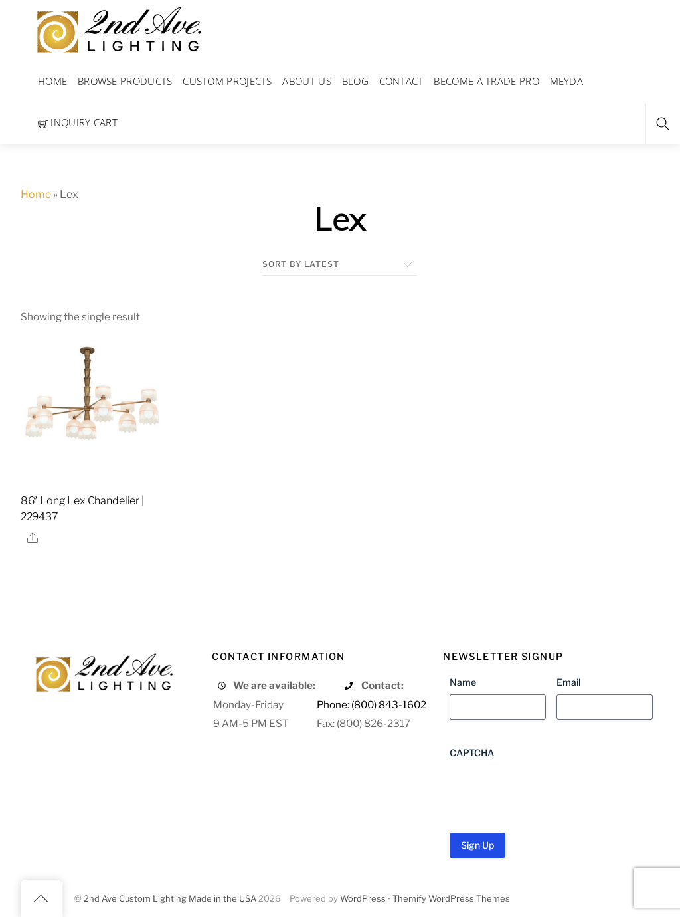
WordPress (363, 899)
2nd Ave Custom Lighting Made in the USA (170, 899)
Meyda (567, 81)
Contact (401, 81)
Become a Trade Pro (486, 81)
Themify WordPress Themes (451, 899)
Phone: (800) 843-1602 (371, 704)
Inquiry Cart (78, 122)
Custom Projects (227, 81)
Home (52, 81)
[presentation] (550, 791)
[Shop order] (339, 264)
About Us (306, 81)
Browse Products (125, 81)
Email (568, 682)
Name (463, 682)
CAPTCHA (472, 752)
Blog (355, 81)
